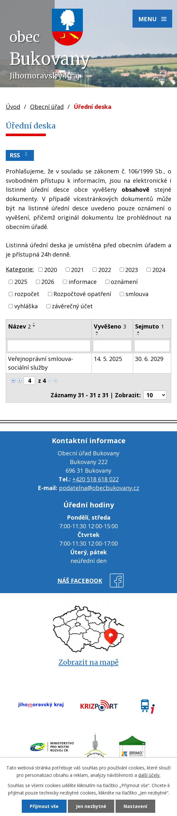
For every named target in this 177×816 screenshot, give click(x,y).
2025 (20, 281)
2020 (50, 269)
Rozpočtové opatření (82, 294)
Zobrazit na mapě (88, 662)
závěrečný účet (72, 306)
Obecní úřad (47, 106)
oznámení (124, 281)
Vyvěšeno (110, 326)
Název (19, 326)
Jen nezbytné (91, 806)
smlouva (137, 294)
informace (82, 281)
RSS (20, 155)
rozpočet (26, 294)
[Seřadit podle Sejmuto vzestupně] (138, 332)
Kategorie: (20, 269)
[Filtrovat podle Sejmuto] (152, 346)
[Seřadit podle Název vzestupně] (34, 323)
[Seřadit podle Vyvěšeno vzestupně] (97, 332)
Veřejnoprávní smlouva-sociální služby (40, 363)
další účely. (149, 775)
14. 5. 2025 (108, 359)
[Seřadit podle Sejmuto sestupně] (138, 334)
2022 (104, 269)
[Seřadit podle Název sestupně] (34, 326)
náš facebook (79, 580)
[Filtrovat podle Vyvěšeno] (112, 346)
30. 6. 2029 (149, 359)
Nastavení (135, 806)
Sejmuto (149, 326)
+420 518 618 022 (95, 479)
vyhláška (26, 306)
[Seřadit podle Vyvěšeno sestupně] (97, 334)
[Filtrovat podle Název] (49, 346)
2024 (158, 269)
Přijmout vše (44, 806)
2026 (47, 281)
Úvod (13, 106)
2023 (131, 269)
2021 (77, 269)
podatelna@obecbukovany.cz (99, 488)
